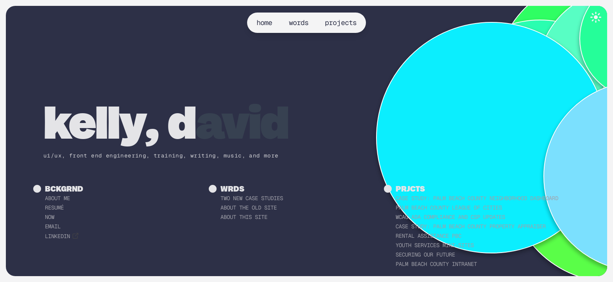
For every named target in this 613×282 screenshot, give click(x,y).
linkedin (62, 236)
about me (57, 198)
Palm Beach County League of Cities (449, 207)
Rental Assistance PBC (428, 235)
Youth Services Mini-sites (435, 245)
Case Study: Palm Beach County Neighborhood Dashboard (477, 198)
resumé (54, 207)
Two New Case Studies (251, 198)
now (49, 217)
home (264, 22)
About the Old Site (248, 207)
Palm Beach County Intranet (436, 264)
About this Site (243, 217)
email (53, 226)
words (299, 22)
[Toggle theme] (596, 17)
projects (341, 22)
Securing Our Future (425, 254)
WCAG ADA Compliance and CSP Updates (450, 217)
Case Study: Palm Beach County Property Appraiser (471, 226)
